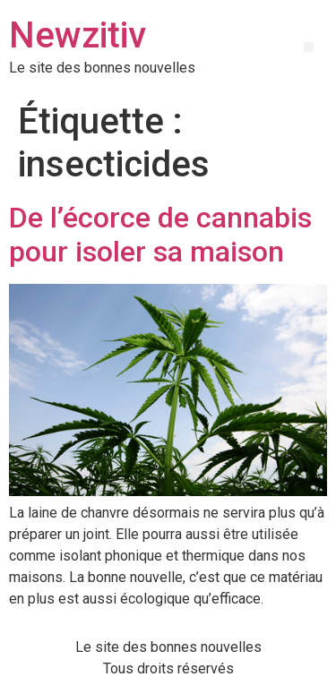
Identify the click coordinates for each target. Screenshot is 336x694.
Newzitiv (77, 35)
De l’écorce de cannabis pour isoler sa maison (160, 235)
